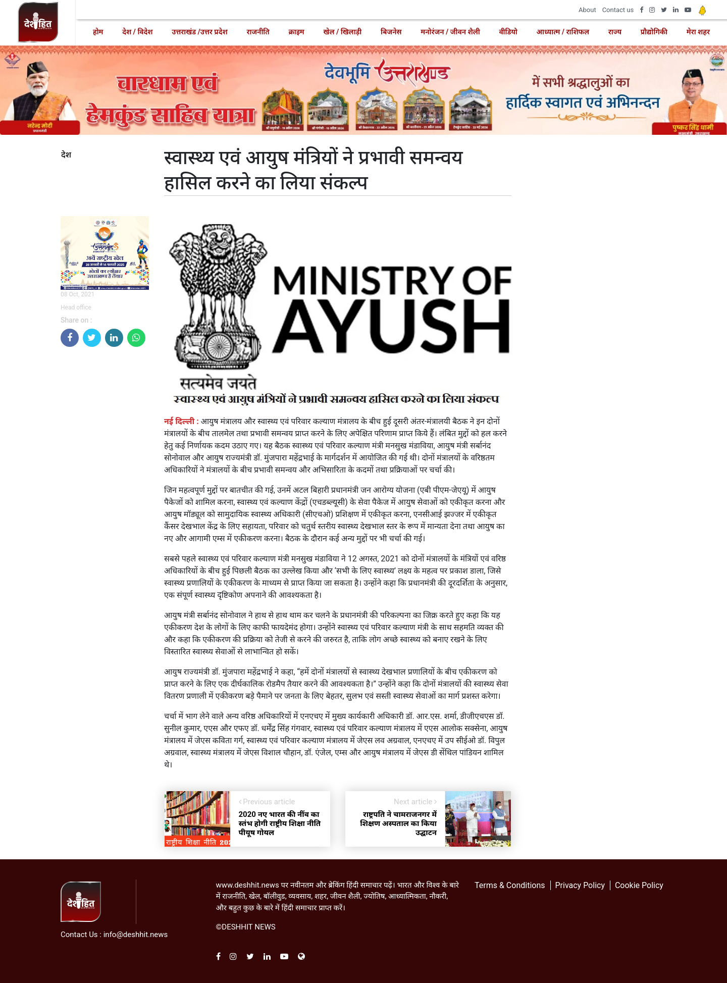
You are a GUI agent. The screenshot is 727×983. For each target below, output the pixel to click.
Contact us (618, 10)
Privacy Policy (580, 885)
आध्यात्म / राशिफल (563, 32)
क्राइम (296, 32)
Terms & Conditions (510, 885)
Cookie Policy (639, 885)
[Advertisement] (105, 506)
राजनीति (257, 32)
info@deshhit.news (135, 934)
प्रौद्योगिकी (654, 32)
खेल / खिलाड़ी (342, 32)
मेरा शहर (698, 32)
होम (98, 32)
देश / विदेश (137, 32)
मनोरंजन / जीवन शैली (450, 32)
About (587, 10)
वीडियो (508, 32)
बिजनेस (391, 32)
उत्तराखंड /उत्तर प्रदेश (199, 32)
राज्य (614, 32)
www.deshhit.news (247, 885)
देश (66, 155)
